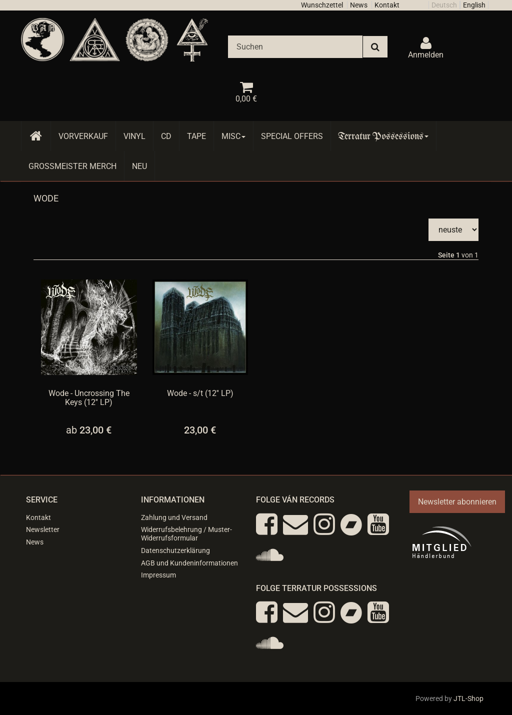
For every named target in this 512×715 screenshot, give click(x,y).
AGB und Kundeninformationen (189, 563)
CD (166, 136)
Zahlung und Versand (174, 518)
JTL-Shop (469, 698)
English (474, 5)
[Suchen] (295, 47)
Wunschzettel (322, 5)
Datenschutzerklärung (175, 550)
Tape (196, 136)
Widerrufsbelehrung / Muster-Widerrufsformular (186, 534)
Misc (234, 136)
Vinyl (135, 136)
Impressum (158, 575)
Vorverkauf (83, 136)
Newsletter (43, 530)
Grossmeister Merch (72, 166)
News (359, 5)
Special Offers (292, 136)
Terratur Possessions (383, 136)
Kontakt (387, 5)
